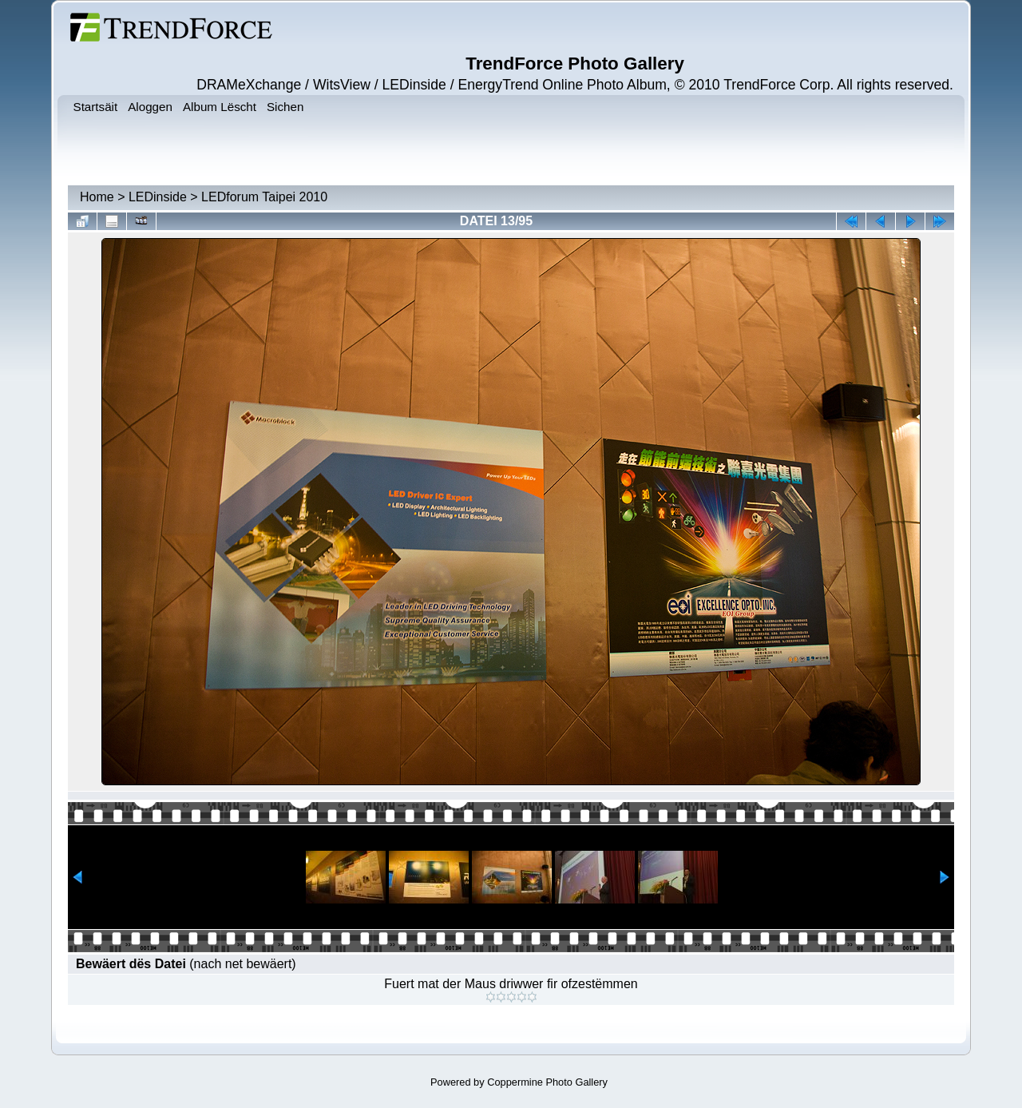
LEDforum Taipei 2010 (264, 197)
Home (97, 197)
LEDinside (158, 197)
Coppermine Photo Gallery (547, 1082)
